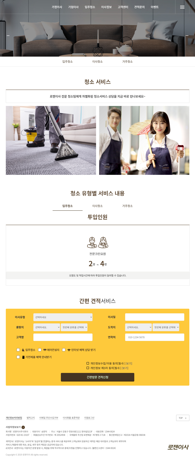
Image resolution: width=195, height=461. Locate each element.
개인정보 (14, 417)
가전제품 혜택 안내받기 (37, 357)
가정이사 (57, 7)
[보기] (128, 363)
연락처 (112, 337)
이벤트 (155, 7)
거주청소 (127, 61)
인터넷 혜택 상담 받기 (81, 350)
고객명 (20, 337)
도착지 (112, 327)
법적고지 (31, 417)
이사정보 (106, 7)
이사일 (112, 316)
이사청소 (97, 61)
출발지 (20, 327)
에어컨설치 (51, 350)
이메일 (48, 417)
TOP (183, 417)
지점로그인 (89, 417)
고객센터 (123, 7)
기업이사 (73, 7)
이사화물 (71, 417)
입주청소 (90, 7)
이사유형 (20, 317)
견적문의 (139, 7)
